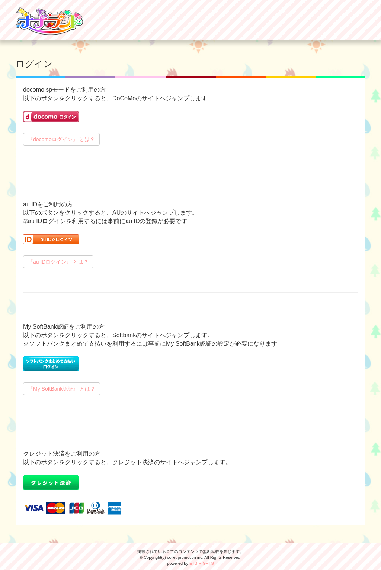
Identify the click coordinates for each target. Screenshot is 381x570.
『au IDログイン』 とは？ (58, 262)
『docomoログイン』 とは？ (61, 139)
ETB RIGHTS (201, 563)
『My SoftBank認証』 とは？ (61, 389)
